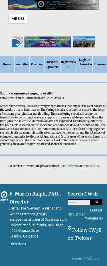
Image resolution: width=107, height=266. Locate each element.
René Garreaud (69, 166)
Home (7, 64)
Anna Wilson (91, 166)
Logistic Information (84, 64)
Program (37, 64)
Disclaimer (76, 214)
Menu (17, 18)
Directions (17, 244)
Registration (68, 64)
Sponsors (100, 64)
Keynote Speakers (52, 64)
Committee (22, 64)
